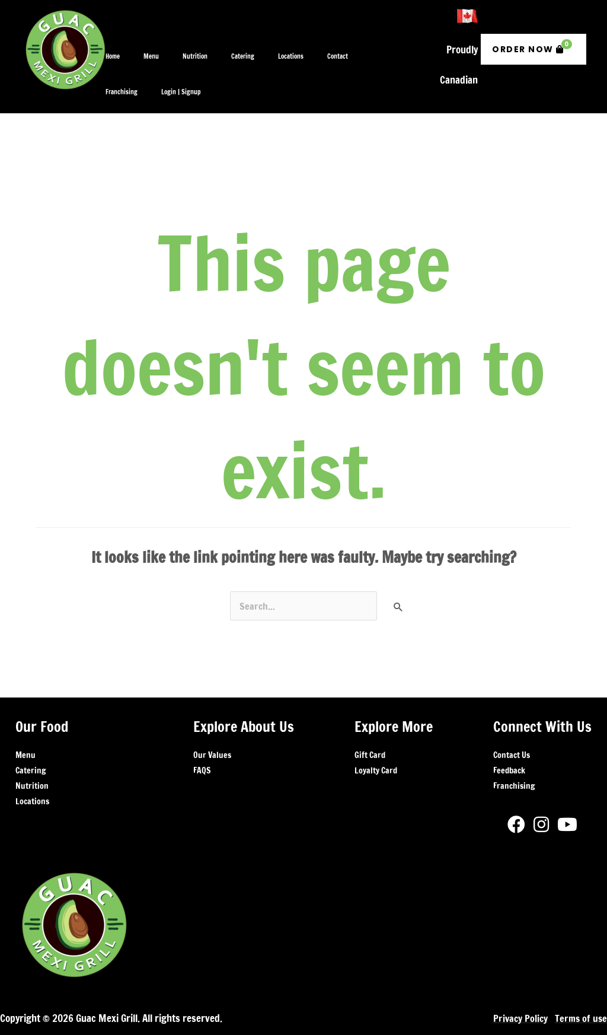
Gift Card (369, 721)
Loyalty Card (375, 737)
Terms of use (580, 984)
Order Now (532, 29)
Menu (25, 721)
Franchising (514, 752)
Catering (30, 737)
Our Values (212, 721)
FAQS (201, 737)
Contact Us (511, 721)
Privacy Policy (518, 984)
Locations (32, 767)
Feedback (509, 737)
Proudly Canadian (459, 42)
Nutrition (32, 752)
